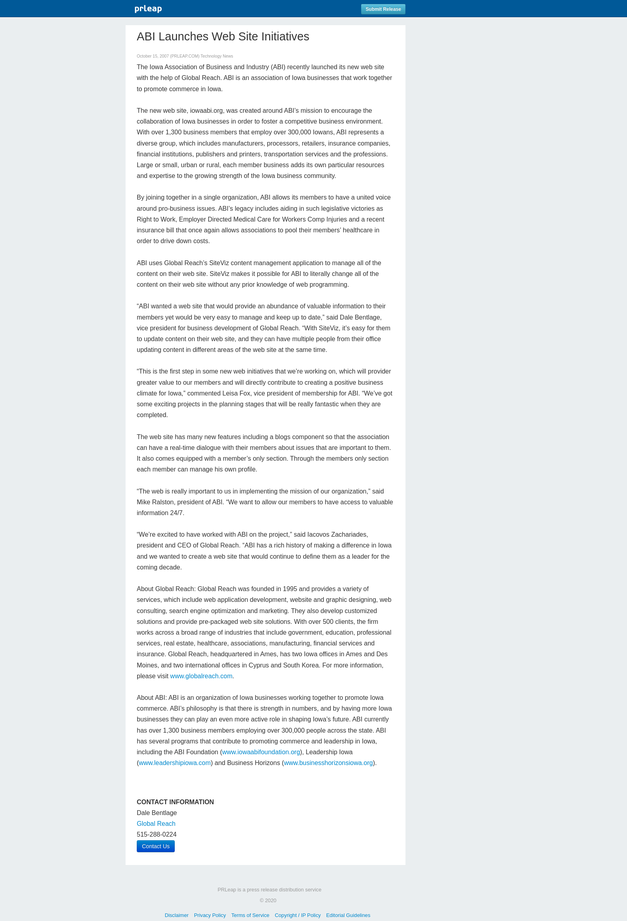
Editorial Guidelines (348, 915)
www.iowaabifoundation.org (261, 752)
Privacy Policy (210, 915)
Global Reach (156, 823)
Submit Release (383, 9)
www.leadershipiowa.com (175, 762)
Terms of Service (250, 915)
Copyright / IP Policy (298, 915)
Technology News (217, 56)
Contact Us (156, 846)
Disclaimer (177, 915)
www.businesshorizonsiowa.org (328, 762)
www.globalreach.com (201, 676)
